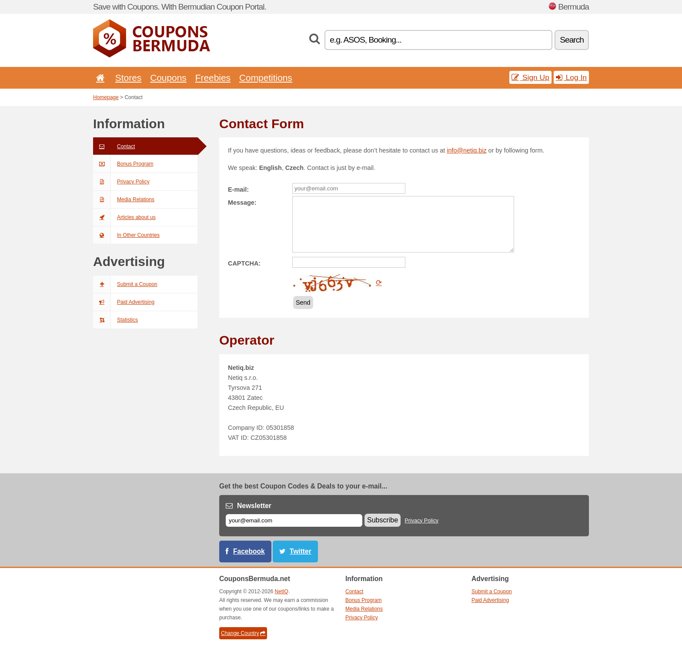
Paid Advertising (123, 302)
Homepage (106, 97)
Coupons (168, 78)
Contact (114, 146)
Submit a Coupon (125, 284)
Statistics (115, 320)
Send (303, 302)
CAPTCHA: (244, 263)
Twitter (300, 551)
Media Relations (123, 199)
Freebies (213, 78)
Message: (242, 202)
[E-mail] (294, 520)
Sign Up (530, 77)
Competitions (265, 78)
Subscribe (382, 520)
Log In (571, 77)
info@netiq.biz (466, 150)
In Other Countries (126, 235)
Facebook (249, 551)
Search (572, 39)
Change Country (243, 633)
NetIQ (281, 591)
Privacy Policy (121, 181)
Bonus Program (123, 164)
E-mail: (238, 189)
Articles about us (124, 217)
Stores (128, 78)
